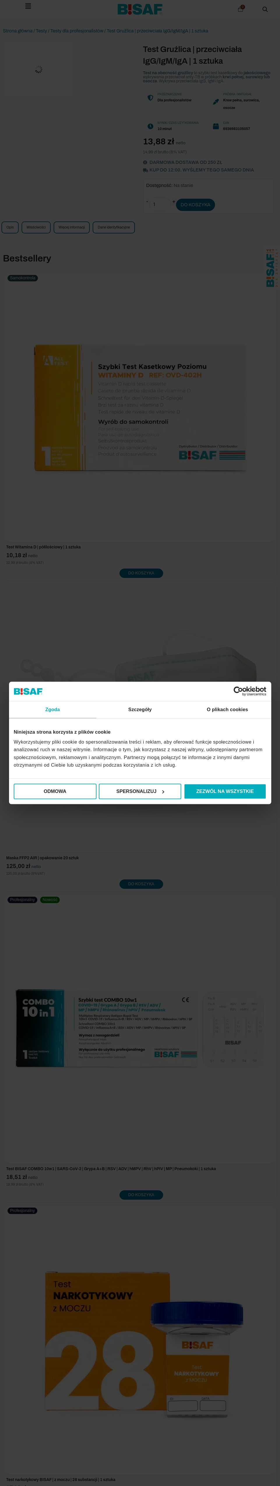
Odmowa (55, 791)
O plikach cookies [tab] (227, 709)
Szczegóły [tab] (140, 709)
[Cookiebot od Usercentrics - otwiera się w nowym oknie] (240, 691)
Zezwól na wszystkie (225, 791)
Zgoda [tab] (52, 709)
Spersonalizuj (140, 791)
